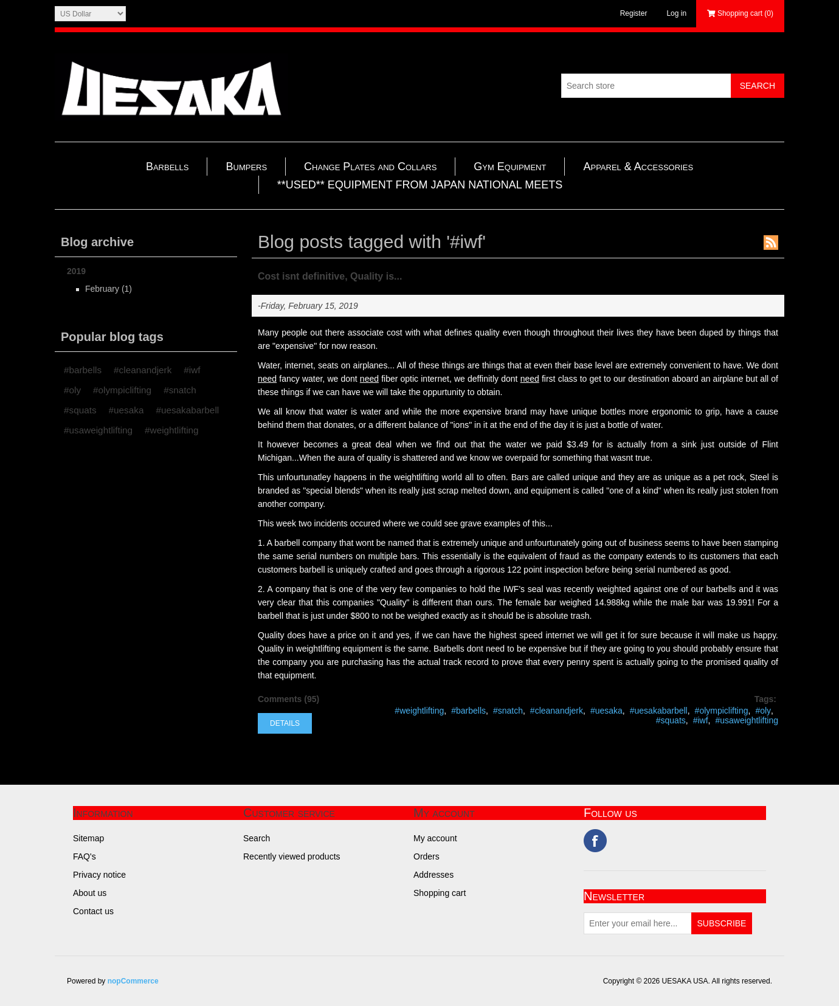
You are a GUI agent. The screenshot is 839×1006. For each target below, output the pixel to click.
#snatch (180, 390)
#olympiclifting (122, 390)
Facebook (595, 840)
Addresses (433, 875)
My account (435, 838)
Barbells (167, 166)
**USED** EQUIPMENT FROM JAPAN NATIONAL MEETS (419, 185)
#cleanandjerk (142, 370)
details (285, 723)
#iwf (192, 370)
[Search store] (646, 86)
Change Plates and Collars (370, 166)
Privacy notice (99, 875)
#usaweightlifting (98, 430)
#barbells (83, 370)
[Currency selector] (90, 13)
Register (633, 13)
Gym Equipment (510, 166)
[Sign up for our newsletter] (638, 923)
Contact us (93, 911)
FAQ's (84, 856)
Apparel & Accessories (638, 166)
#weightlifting (171, 430)
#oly (72, 390)
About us (89, 893)
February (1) (108, 289)
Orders (426, 856)
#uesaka (126, 410)
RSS (771, 242)
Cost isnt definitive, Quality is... (330, 276)
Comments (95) (288, 699)
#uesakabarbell (187, 410)
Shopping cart (439, 893)
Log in (676, 13)
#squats (80, 410)
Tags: (765, 699)
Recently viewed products (291, 856)
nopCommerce (133, 981)
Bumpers (246, 166)
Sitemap (88, 838)
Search (256, 838)
